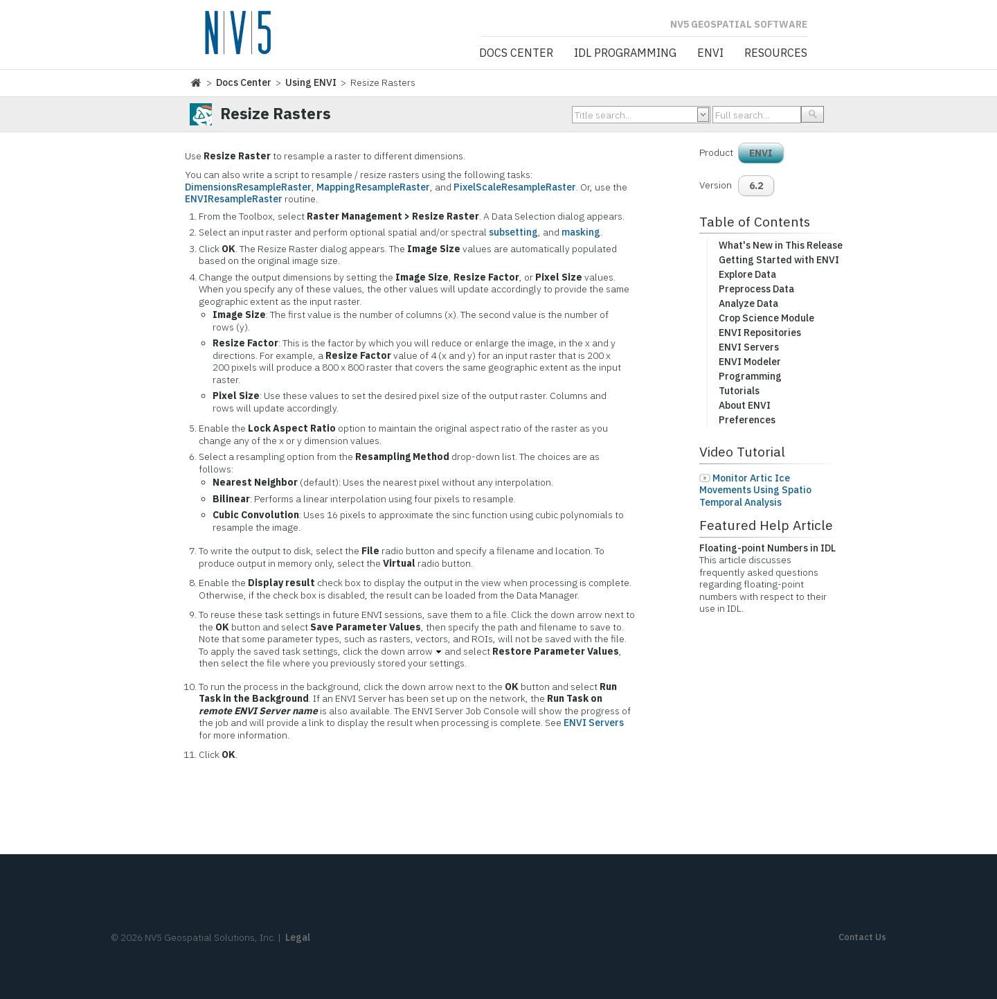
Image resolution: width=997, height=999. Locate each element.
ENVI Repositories (760, 332)
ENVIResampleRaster (233, 199)
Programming (750, 376)
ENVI (710, 53)
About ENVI (745, 405)
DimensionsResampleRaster (248, 187)
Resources (775, 53)
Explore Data (747, 274)
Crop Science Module (766, 318)
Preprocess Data (756, 289)
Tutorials (739, 390)
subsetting (513, 232)
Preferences (747, 420)
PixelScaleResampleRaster (514, 187)
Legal (297, 937)
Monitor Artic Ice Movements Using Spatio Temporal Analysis (755, 490)
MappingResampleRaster (373, 187)
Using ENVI (310, 82)
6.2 (756, 185)
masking (581, 232)
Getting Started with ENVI (779, 260)
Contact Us (862, 937)
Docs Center (516, 53)
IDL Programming (625, 53)
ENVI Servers (594, 722)
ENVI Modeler (750, 361)
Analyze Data (748, 303)
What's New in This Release (781, 245)
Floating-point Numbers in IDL (767, 548)
